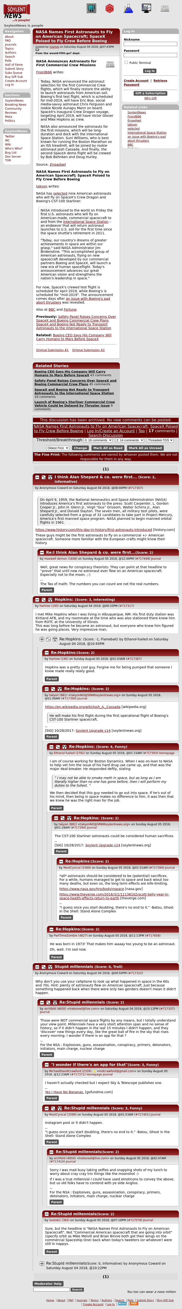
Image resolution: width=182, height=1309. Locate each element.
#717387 (134, 659)
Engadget (134, 120)
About (9, 36)
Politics (10, 120)
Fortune (70, 309)
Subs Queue (13, 73)
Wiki (8, 144)
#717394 (78, 827)
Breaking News (15, 104)
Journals (10, 44)
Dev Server (13, 156)
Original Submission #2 (88, 350)
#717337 (167, 1008)
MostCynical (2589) (77, 867)
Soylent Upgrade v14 (93, 730)
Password (131, 50)
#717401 (142, 1114)
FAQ (7, 40)
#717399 (156, 867)
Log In (9, 84)
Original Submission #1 (52, 350)
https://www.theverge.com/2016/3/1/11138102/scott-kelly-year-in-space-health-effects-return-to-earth (114, 896)
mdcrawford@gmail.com (116, 1071)
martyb (54, 46)
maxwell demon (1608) (60, 558)
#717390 (68, 698)
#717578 (134, 1220)
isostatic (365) (59, 1220)
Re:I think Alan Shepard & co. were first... (91, 552)
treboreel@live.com (83, 1008)
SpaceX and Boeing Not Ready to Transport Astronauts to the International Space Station (73, 326)
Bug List (11, 152)
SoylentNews (16, 13)
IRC (7, 140)
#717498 (142, 558)
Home (50, 1300)
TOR (8, 160)
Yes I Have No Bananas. (64, 1092)
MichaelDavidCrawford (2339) (70, 1071)
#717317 (126, 606)
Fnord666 (134, 116)
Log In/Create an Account (111, 431)
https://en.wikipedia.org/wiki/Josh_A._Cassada (82, 707)
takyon (132, 124)
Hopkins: (64, 599)
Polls (8, 60)
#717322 (135, 973)
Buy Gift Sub (14, 77)
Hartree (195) (49, 606)
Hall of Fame (14, 64)
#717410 (57, 1161)
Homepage (166, 753)
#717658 (152, 935)
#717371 (77, 1074)
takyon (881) (58, 695)
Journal (156, 558)
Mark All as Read (108, 448)
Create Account (16, 81)
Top (141, 431)
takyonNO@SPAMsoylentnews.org (94, 695)
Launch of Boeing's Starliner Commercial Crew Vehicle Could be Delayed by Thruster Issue (74, 403)
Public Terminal (138, 63)
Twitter (9, 136)
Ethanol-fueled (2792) (69, 753)
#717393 (150, 753)
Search (10, 56)
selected (133, 128)
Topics (9, 48)
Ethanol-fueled (136, 639)
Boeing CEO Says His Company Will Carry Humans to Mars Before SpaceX (74, 337)
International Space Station (147, 132)
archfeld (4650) (55, 1008)
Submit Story (14, 68)
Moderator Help (48, 1284)
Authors (10, 52)
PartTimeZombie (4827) (70, 935)
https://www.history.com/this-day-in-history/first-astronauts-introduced (94, 530)
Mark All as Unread (145, 448)
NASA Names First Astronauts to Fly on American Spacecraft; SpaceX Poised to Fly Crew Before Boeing (74, 36)
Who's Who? (14, 148)
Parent (47, 590)
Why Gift (150, 98)
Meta (8, 116)
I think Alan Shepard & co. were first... (96, 477)
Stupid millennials (74, 966)
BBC (130, 144)
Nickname (132, 39)
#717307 (135, 488)
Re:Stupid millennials (82, 1002)
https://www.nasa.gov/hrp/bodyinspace (91, 889)
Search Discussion (106, 435)
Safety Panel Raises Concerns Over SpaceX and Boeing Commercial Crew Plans (76, 318)
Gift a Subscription (150, 93)
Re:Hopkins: (70, 639)
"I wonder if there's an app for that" (89, 1064)
